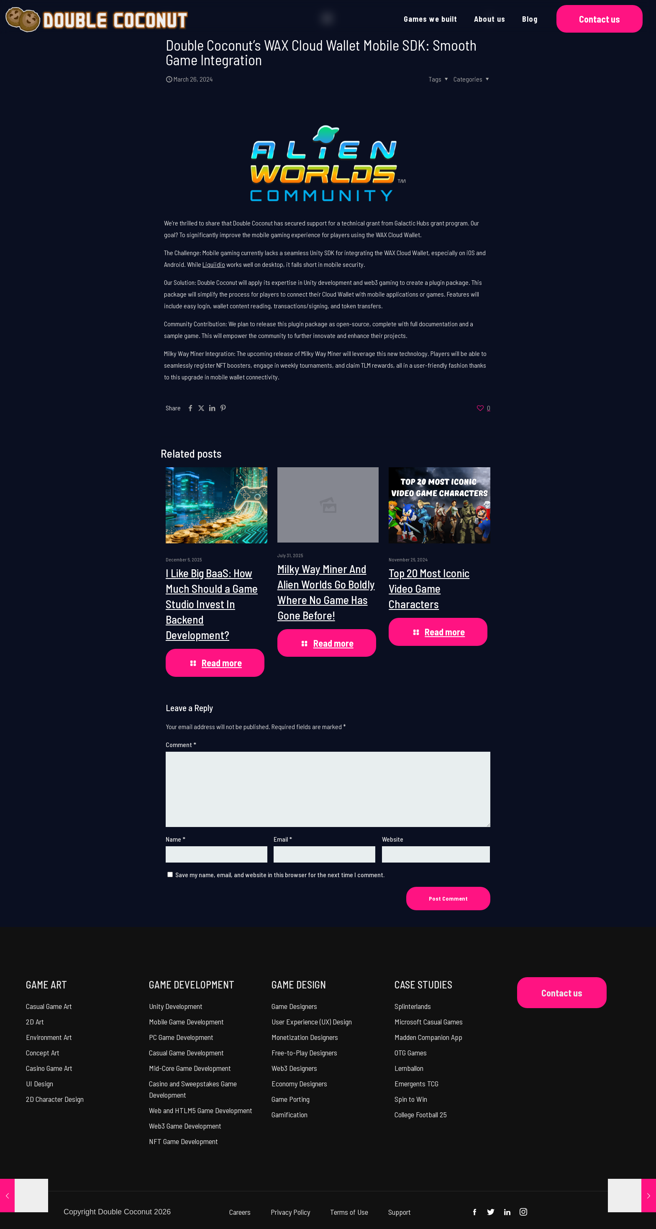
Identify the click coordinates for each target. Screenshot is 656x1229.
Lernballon (409, 1068)
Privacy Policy (290, 1211)
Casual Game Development (186, 1052)
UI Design (39, 1083)
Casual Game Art (49, 1006)
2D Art (35, 1021)
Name (175, 839)
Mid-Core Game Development (190, 1068)
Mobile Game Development (186, 1021)
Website (392, 839)
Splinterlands (413, 1006)
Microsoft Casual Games (429, 1021)
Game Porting (291, 1099)
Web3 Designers (294, 1068)
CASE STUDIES (423, 984)
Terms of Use (349, 1211)
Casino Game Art (49, 1068)
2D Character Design (55, 1099)
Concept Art (42, 1052)
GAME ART (46, 984)
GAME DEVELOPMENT (191, 984)
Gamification (290, 1114)
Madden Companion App (428, 1037)
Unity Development (175, 1006)
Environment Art (49, 1037)
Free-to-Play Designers (304, 1052)
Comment (181, 744)
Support (399, 1211)
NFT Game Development (183, 1141)
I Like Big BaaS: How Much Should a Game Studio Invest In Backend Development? (212, 603)
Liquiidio (213, 264)
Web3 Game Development (185, 1125)
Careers (240, 1211)
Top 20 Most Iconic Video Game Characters (429, 588)
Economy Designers (299, 1083)
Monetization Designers (305, 1037)
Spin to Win (411, 1099)
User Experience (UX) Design (312, 1021)
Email (283, 839)
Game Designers (294, 1006)
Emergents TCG (416, 1083)
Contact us (599, 18)
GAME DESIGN (299, 984)
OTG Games (411, 1052)
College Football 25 (421, 1114)
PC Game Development (181, 1037)
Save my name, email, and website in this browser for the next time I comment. (279, 874)
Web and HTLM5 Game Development (200, 1110)
